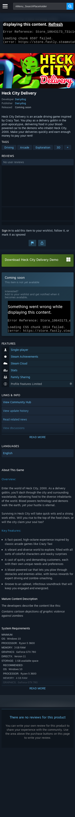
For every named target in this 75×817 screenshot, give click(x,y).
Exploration (43, 150)
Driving (9, 150)
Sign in (6, 233)
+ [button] (67, 150)
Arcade (24, 150)
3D (58, 150)
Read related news (15, 424)
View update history (16, 415)
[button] (38, 164)
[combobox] (40, 6)
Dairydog (20, 101)
